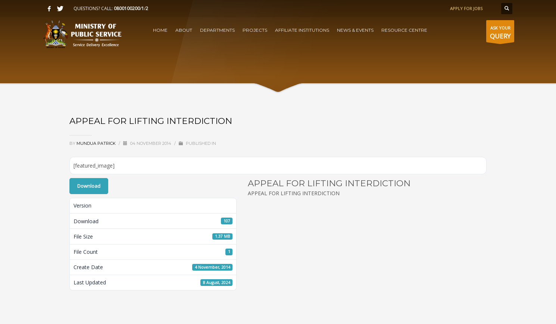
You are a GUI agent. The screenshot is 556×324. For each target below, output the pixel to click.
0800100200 (127, 8)
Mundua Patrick (96, 143)
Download (88, 186)
